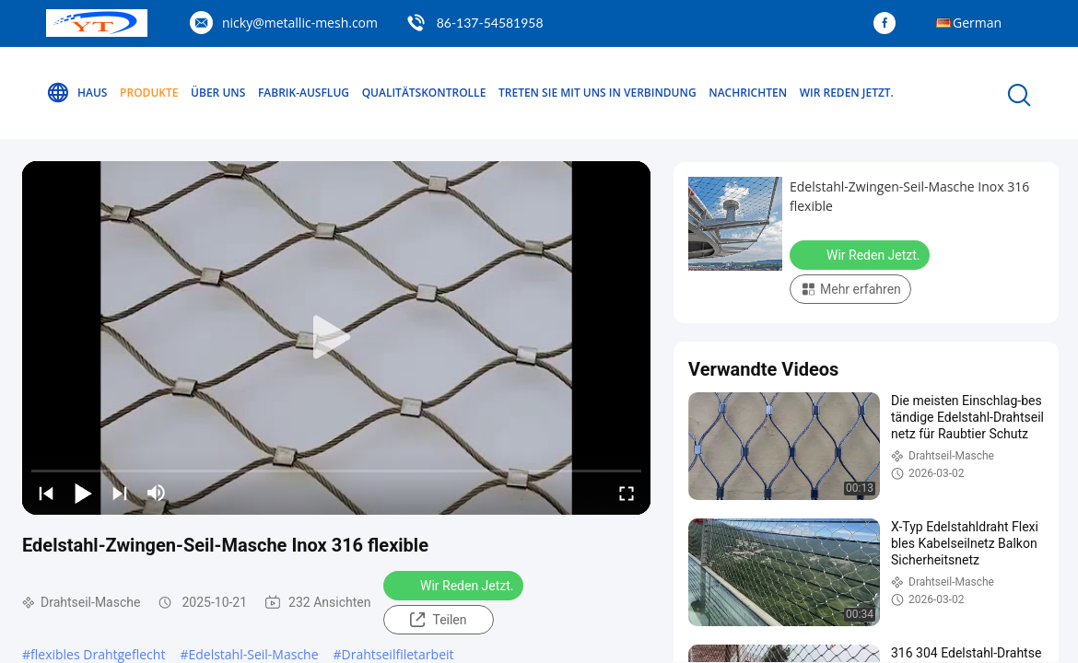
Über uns (218, 92)
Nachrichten (748, 92)
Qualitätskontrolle (424, 92)
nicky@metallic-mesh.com (300, 22)
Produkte (149, 92)
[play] (336, 338)
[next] (119, 492)
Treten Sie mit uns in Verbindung (597, 92)
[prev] (46, 492)
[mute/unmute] (156, 492)
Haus (76, 93)
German (977, 22)
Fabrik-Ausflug (303, 92)
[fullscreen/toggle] (626, 492)
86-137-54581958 (490, 22)
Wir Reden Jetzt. (847, 92)
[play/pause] (82, 492)
